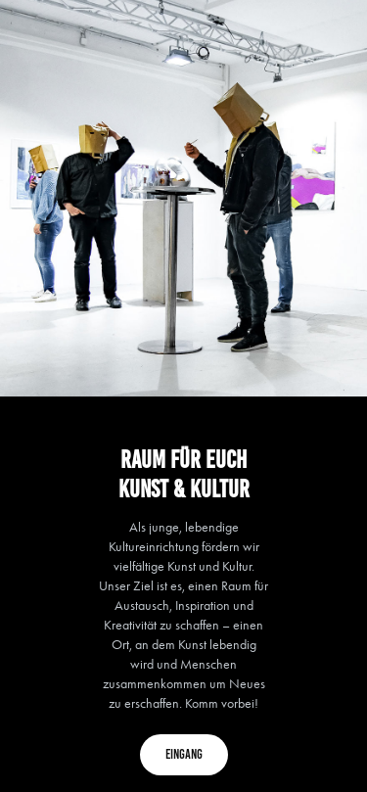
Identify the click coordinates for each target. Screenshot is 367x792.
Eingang (184, 754)
